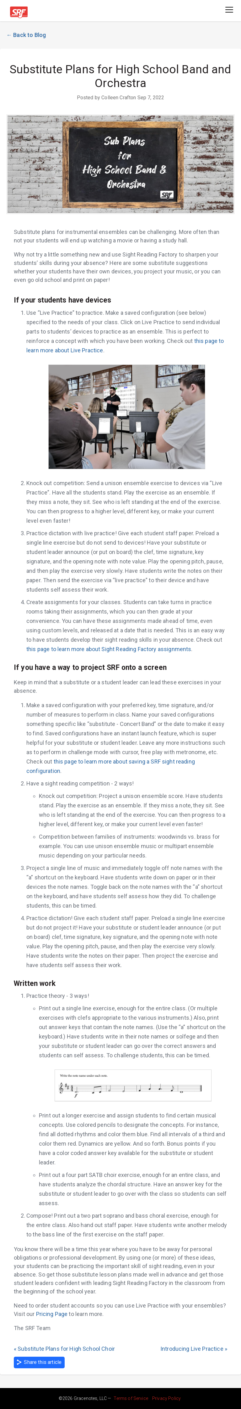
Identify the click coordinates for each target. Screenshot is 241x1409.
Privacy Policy (166, 1398)
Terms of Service (131, 1398)
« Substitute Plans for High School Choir (64, 1348)
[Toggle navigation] (229, 10)
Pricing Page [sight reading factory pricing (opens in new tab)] (52, 1314)
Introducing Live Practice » (193, 1348)
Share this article (39, 1362)
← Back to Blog (26, 35)
